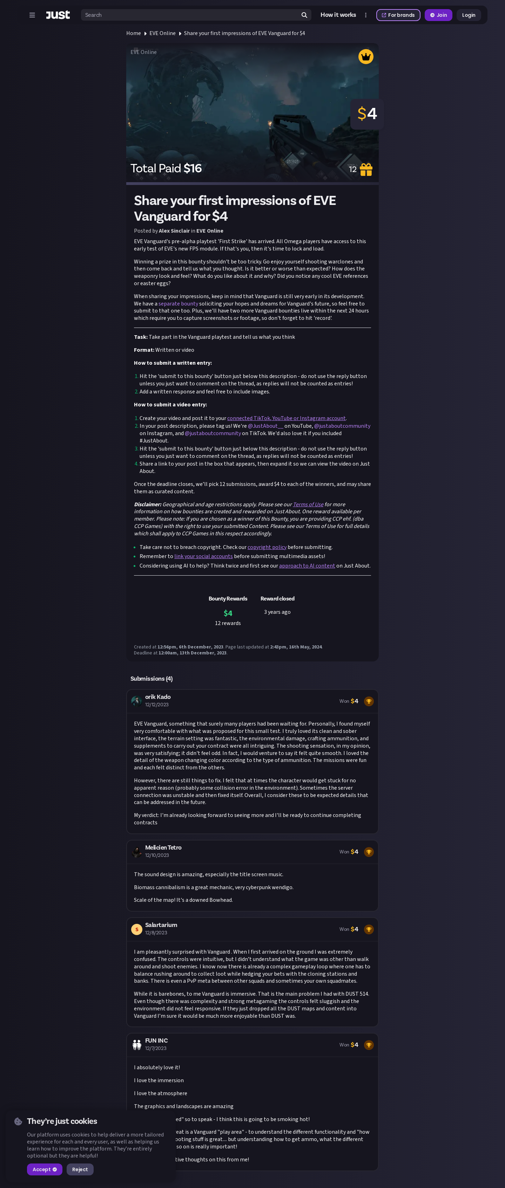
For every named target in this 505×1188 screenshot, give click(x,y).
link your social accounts (203, 556)
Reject (80, 1169)
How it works (338, 15)
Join (438, 15)
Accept (45, 1169)
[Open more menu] (365, 15)
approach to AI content (307, 566)
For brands (398, 15)
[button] (252, 761)
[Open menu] (32, 15)
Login (469, 15)
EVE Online (162, 33)
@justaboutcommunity (342, 426)
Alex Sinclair (174, 231)
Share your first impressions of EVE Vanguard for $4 (244, 33)
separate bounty (178, 304)
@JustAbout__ (265, 426)
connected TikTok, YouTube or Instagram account (286, 418)
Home (133, 33)
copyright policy (267, 547)
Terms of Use (308, 504)
